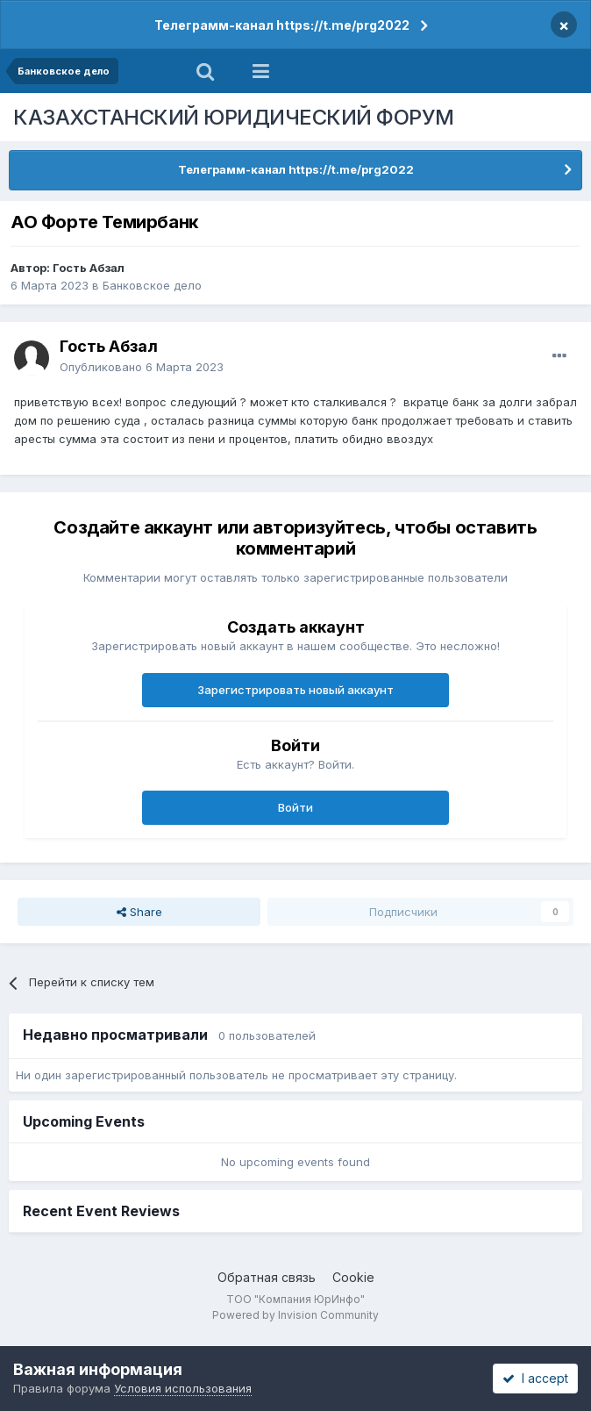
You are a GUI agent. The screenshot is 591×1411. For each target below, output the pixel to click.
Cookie (353, 1277)
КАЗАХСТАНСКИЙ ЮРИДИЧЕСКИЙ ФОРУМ (233, 117)
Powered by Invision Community (295, 1314)
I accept (535, 1378)
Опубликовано (142, 367)
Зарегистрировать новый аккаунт (295, 690)
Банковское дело (152, 285)
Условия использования (183, 1388)
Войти (295, 807)
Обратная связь (266, 1277)
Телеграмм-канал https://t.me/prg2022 (281, 25)
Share (139, 912)
